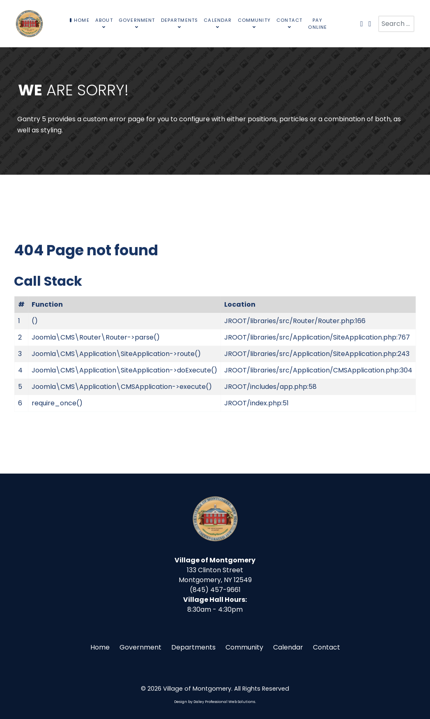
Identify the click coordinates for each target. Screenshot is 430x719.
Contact (326, 647)
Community (244, 647)
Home (100, 647)
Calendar (288, 647)
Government (140, 647)
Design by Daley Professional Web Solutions (214, 701)
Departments (193, 647)
